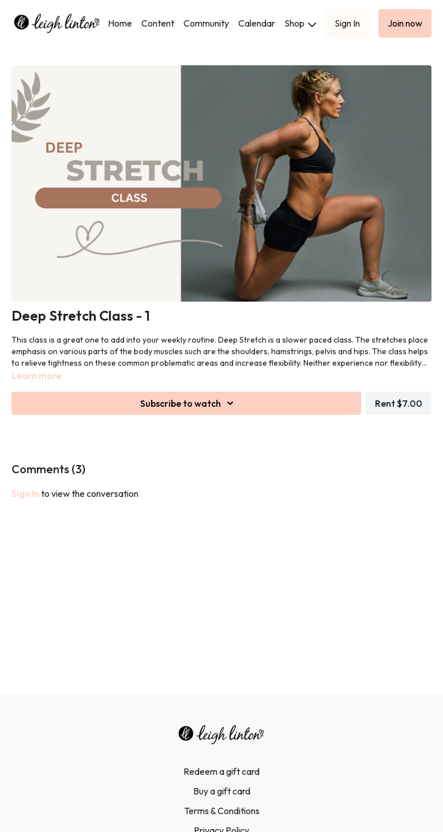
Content (157, 23)
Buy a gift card (221, 791)
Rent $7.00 (398, 403)
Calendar (256, 23)
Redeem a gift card (221, 771)
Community (206, 23)
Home (120, 23)
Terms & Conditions (222, 810)
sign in (25, 493)
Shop (300, 23)
